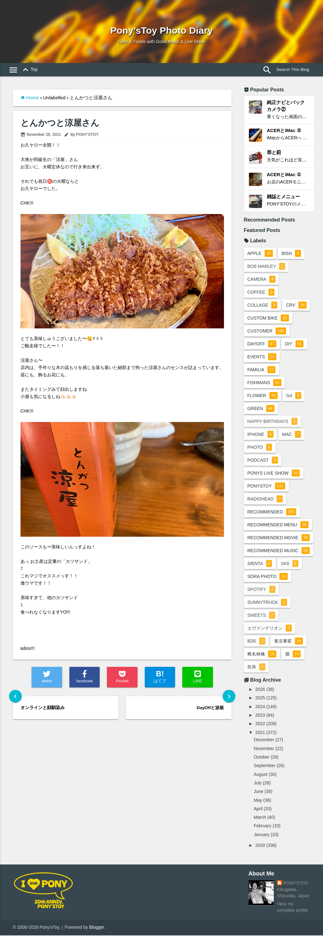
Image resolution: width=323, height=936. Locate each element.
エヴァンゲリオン (269, 628)
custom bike (268, 318)
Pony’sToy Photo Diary (161, 30)
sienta (259, 564)
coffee (260, 292)
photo (259, 447)
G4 (294, 396)
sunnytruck (267, 602)
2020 (260, 845)
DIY (294, 344)
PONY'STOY (295, 883)
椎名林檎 (261, 654)
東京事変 (288, 641)
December (264, 740)
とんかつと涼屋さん (60, 123)
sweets (261, 615)
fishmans (264, 383)
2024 (260, 706)
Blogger (96, 927)
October (261, 757)
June (258, 791)
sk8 (289, 564)
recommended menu (277, 525)
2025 (260, 698)
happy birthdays (272, 422)
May (258, 800)
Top (29, 70)
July (257, 783)
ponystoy (266, 486)
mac (291, 434)
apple (260, 254)
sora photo (267, 577)
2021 (260, 732)
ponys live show (273, 473)
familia (261, 370)
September (264, 766)
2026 (260, 689)
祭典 (256, 667)
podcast (262, 460)
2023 (260, 715)
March (260, 817)
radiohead (265, 499)
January (261, 834)
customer (266, 331)
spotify (261, 589)
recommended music (281, 553)
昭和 (256, 641)
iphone (260, 434)
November (264, 748)
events (261, 357)
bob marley (266, 266)
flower (262, 396)
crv (296, 305)
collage (262, 305)
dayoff (261, 344)
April (258, 809)
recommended (271, 512)
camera (261, 279)
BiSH (291, 254)
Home (32, 97)
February (262, 826)
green (260, 409)
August (260, 774)
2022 (260, 724)
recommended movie (281, 540)
